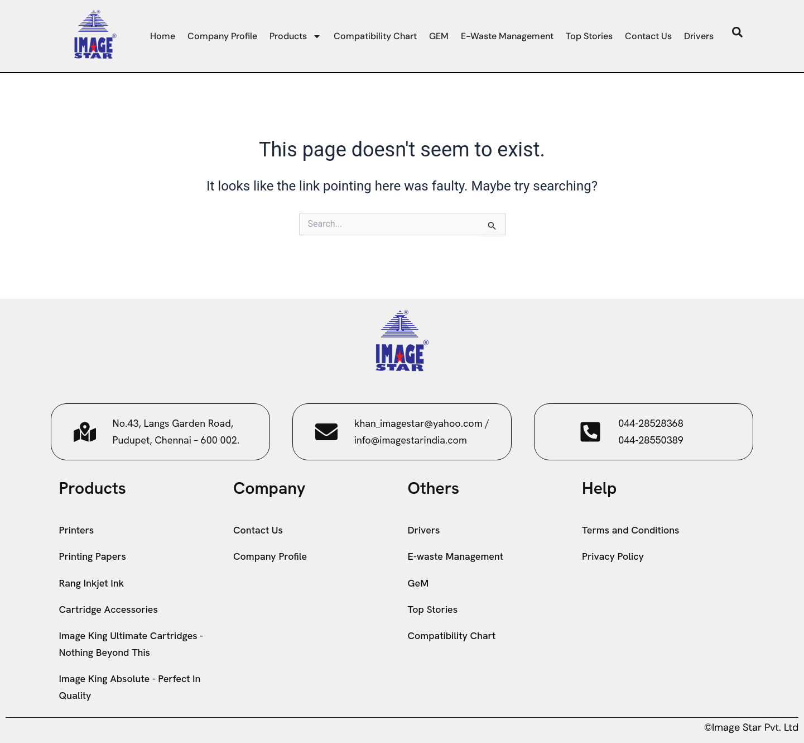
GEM (439, 36)
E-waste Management (507, 36)
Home (162, 36)
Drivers (699, 36)
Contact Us (648, 36)
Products (295, 36)
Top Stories (589, 36)
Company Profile (222, 36)
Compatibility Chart (375, 36)
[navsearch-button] (737, 34)
